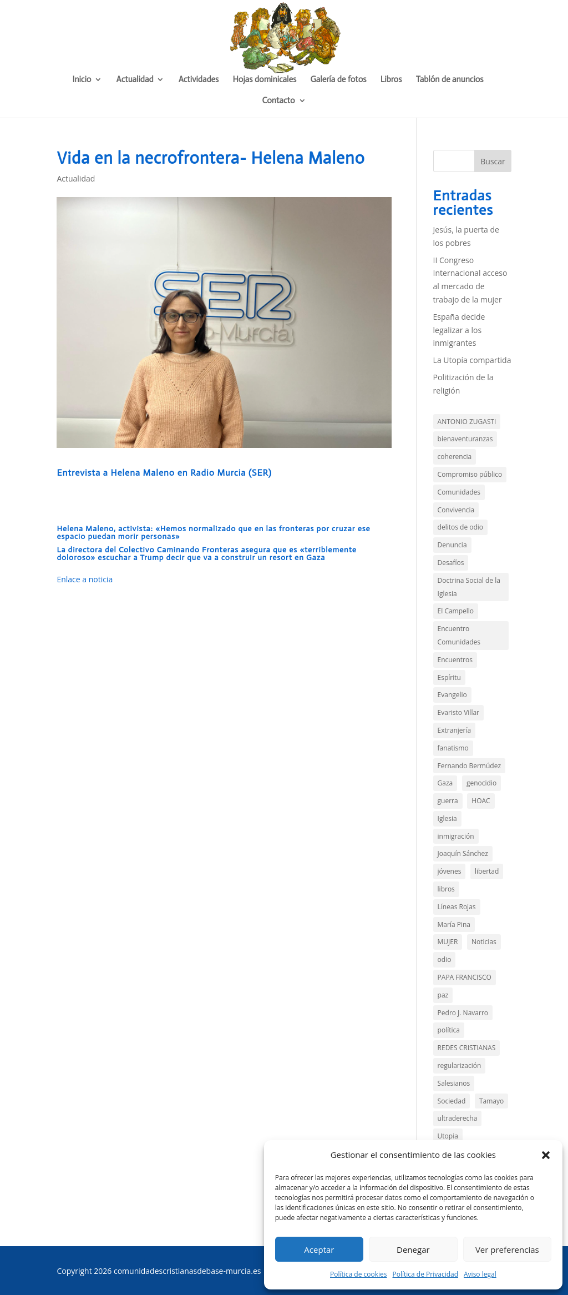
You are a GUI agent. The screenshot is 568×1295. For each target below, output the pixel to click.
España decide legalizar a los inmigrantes (459, 330)
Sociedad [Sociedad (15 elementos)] (452, 1101)
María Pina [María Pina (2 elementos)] (454, 924)
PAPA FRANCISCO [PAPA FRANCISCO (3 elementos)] (464, 977)
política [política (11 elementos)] (449, 1030)
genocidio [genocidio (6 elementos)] (481, 783)
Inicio (81, 79)
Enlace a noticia (85, 579)
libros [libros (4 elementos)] (446, 889)
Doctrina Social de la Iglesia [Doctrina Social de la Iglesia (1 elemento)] (469, 587)
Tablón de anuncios (450, 79)
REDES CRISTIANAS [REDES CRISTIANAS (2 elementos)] (467, 1047)
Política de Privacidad (425, 1274)
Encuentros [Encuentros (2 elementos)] (455, 659)
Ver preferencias (507, 1249)
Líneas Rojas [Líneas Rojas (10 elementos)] (457, 906)
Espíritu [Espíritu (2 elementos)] (449, 677)
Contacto (278, 101)
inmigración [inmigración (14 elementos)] (456, 836)
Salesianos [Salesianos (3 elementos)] (454, 1083)
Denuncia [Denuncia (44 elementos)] (452, 545)
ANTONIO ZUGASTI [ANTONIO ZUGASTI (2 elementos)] (467, 421)
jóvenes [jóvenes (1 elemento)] (450, 871)
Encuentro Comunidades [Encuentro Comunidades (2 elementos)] (459, 635)
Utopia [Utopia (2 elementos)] (448, 1136)
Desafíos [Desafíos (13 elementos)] (451, 562)
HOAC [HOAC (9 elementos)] (480, 800)
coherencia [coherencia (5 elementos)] (455, 456)
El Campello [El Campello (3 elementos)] (456, 611)
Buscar (492, 161)
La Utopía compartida (472, 360)
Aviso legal (480, 1274)
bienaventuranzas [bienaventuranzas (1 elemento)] (465, 439)
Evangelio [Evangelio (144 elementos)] (452, 694)
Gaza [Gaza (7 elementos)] (445, 783)
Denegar (413, 1249)
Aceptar (319, 1249)
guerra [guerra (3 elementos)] (448, 800)
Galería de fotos (338, 79)
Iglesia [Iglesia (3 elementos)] (447, 818)
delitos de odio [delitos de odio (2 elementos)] (460, 527)
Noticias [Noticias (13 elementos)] (483, 941)
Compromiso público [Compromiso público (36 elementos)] (470, 474)
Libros (391, 79)
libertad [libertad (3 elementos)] (487, 871)
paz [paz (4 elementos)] (443, 995)
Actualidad (135, 79)
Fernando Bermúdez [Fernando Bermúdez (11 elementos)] (469, 765)
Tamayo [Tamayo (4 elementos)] (491, 1101)
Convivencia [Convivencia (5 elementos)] (456, 510)
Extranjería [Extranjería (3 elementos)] (454, 730)
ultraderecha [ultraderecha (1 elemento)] (458, 1118)
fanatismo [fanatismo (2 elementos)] (453, 748)
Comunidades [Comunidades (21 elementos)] (459, 492)
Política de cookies (358, 1274)
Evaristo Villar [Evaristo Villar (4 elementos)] (458, 712)
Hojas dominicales (265, 79)
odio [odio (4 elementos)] (445, 959)
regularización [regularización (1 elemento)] (459, 1065)
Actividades (199, 79)
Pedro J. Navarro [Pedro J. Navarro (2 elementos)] (463, 1012)
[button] (545, 1155)
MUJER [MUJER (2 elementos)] (448, 941)
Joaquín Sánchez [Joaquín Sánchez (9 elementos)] (463, 853)
